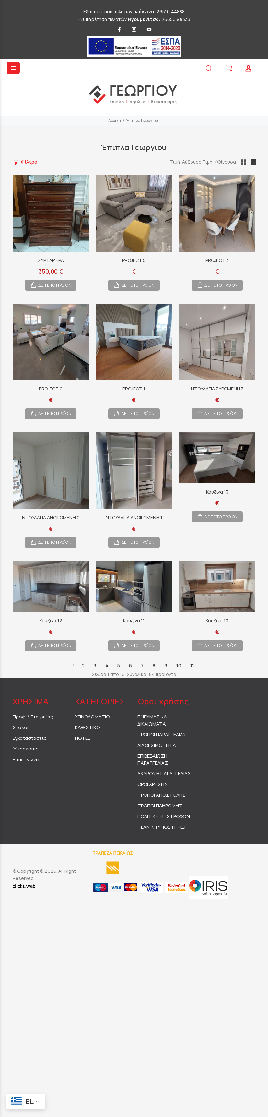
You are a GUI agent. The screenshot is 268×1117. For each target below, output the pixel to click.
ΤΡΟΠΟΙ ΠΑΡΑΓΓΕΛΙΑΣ (161, 734)
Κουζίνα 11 (134, 621)
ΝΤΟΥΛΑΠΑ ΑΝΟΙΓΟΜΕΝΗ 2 (51, 517)
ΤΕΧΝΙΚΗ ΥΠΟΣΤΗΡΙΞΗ (162, 827)
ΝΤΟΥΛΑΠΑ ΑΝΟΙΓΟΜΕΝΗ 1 (134, 517)
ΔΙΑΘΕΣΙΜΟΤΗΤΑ (156, 745)
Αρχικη (114, 120)
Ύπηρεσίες (26, 748)
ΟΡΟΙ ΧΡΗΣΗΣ (152, 784)
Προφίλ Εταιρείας (33, 716)
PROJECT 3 (217, 260)
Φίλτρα (29, 162)
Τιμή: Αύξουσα (206, 162)
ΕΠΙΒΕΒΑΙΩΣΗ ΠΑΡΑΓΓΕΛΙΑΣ (152, 759)
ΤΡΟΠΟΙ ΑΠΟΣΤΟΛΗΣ (161, 795)
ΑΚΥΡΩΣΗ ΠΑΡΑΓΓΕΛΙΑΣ (164, 773)
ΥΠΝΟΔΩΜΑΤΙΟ (92, 716)
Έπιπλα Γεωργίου (142, 120)
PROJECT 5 (134, 260)
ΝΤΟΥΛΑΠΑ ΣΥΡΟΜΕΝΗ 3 (217, 389)
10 (178, 666)
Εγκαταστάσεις (30, 738)
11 (192, 666)
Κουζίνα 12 (51, 621)
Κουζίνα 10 (217, 621)
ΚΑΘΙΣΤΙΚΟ (87, 727)
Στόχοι (21, 727)
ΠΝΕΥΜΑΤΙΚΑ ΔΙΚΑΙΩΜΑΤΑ (152, 720)
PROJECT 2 (51, 389)
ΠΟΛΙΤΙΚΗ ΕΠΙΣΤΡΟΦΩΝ (163, 816)
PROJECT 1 (133, 389)
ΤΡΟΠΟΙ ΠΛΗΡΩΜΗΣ (159, 805)
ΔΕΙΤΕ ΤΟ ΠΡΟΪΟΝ (54, 285)
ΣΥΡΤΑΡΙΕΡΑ (51, 260)
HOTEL (82, 738)
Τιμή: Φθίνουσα (238, 162)
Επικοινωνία (27, 759)
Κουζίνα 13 (217, 492)
